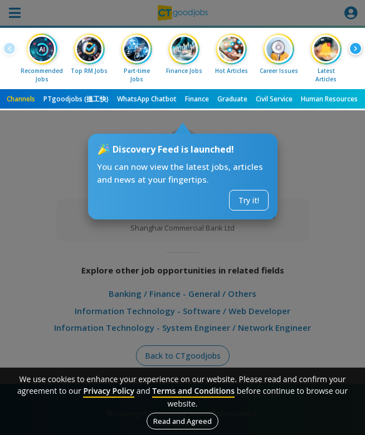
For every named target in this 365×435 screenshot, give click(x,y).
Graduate (232, 99)
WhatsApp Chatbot (147, 99)
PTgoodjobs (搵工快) (76, 99)
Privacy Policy (108, 390)
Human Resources (329, 99)
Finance (197, 99)
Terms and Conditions (193, 390)
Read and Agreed (182, 421)
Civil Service (274, 99)
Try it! (249, 200)
